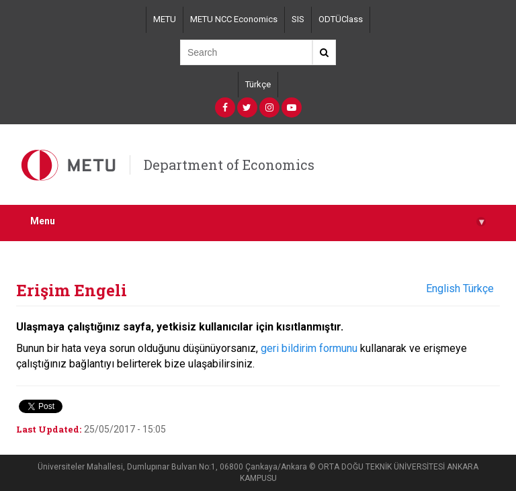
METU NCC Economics (233, 19)
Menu (258, 221)
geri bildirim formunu (309, 348)
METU (164, 19)
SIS (298, 19)
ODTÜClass (340, 19)
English (443, 288)
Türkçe (258, 84)
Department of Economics (229, 164)
